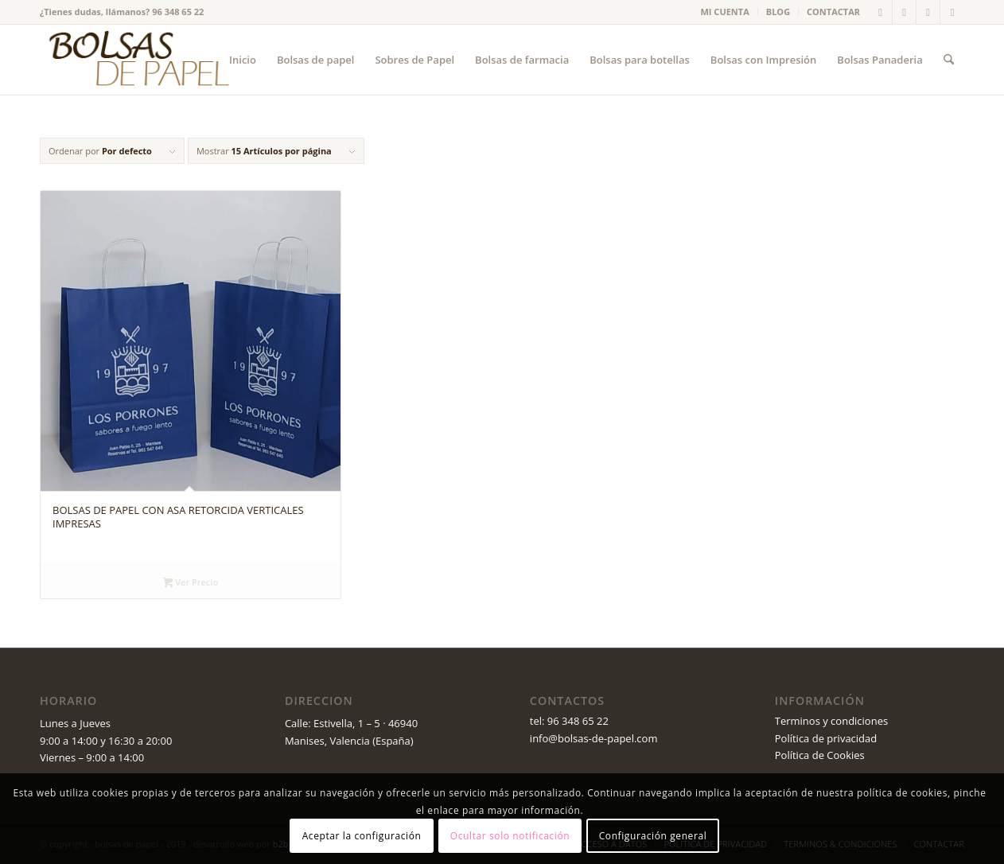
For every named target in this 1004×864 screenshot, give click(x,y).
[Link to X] (880, 12)
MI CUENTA (725, 12)
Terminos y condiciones (831, 721)
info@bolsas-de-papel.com (594, 738)
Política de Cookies (820, 755)
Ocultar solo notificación (510, 836)
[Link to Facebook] (904, 12)
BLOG (778, 12)
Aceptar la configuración (362, 836)
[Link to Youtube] (928, 12)
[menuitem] (725, 12)
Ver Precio (190, 583)
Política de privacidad (826, 738)
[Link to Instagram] (952, 12)
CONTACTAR (833, 12)
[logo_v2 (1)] (137, 60)
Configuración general (653, 836)
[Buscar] (948, 60)
